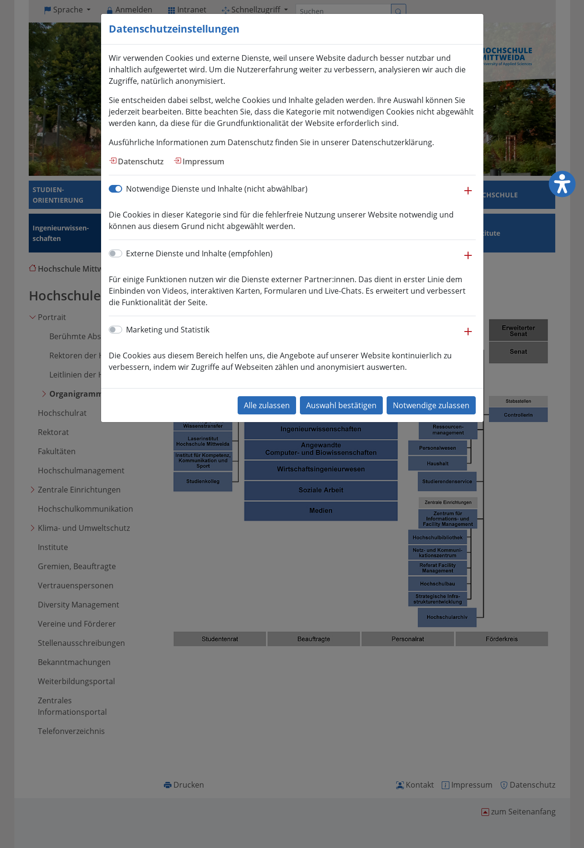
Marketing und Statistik (167, 329)
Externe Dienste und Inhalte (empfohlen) (199, 253)
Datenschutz (141, 161)
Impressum (203, 161)
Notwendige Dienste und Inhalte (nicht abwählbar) (217, 188)
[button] (468, 195)
